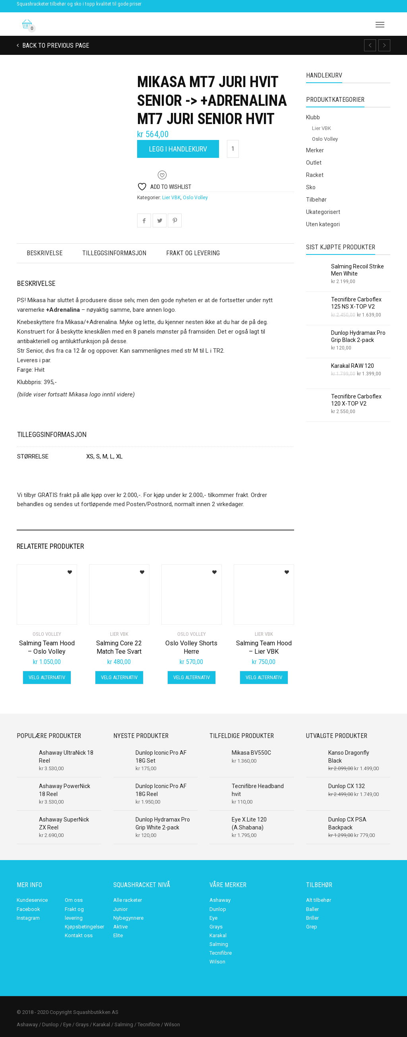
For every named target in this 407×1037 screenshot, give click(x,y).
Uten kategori (323, 224)
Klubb (313, 117)
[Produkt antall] (233, 149)
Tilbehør (316, 199)
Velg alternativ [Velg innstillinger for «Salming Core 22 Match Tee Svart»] (119, 677)
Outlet (314, 162)
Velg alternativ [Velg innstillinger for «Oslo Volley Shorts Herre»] (191, 677)
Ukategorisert (323, 212)
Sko (311, 187)
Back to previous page (55, 45)
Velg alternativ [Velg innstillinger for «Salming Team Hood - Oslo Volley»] (47, 677)
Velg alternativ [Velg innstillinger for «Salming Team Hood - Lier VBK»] (264, 677)
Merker (315, 150)
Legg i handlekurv (178, 149)
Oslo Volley (195, 197)
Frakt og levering (195, 253)
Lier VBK (171, 197)
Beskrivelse (45, 253)
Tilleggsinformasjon (115, 253)
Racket (315, 175)
